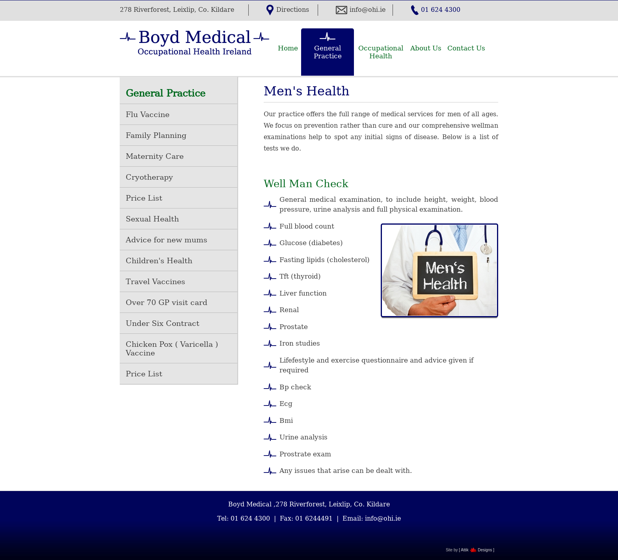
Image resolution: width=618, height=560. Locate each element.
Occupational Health (380, 52)
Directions (292, 9)
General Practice (328, 52)
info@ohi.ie (367, 9)
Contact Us (466, 48)
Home (288, 48)
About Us (425, 48)
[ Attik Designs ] (476, 550)
